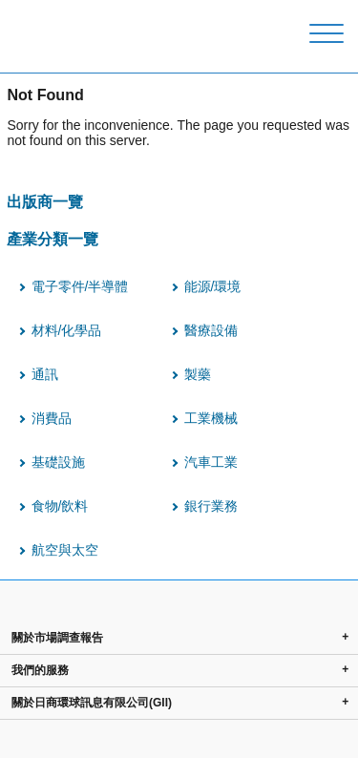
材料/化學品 (67, 330)
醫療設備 (211, 330)
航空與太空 (65, 550)
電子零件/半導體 (80, 286)
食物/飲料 (60, 506)
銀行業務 (211, 506)
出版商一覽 (45, 201)
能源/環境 (213, 286)
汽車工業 (211, 462)
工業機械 (211, 418)
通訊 (45, 374)
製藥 (197, 374)
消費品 (52, 418)
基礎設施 (58, 462)
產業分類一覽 (52, 238)
